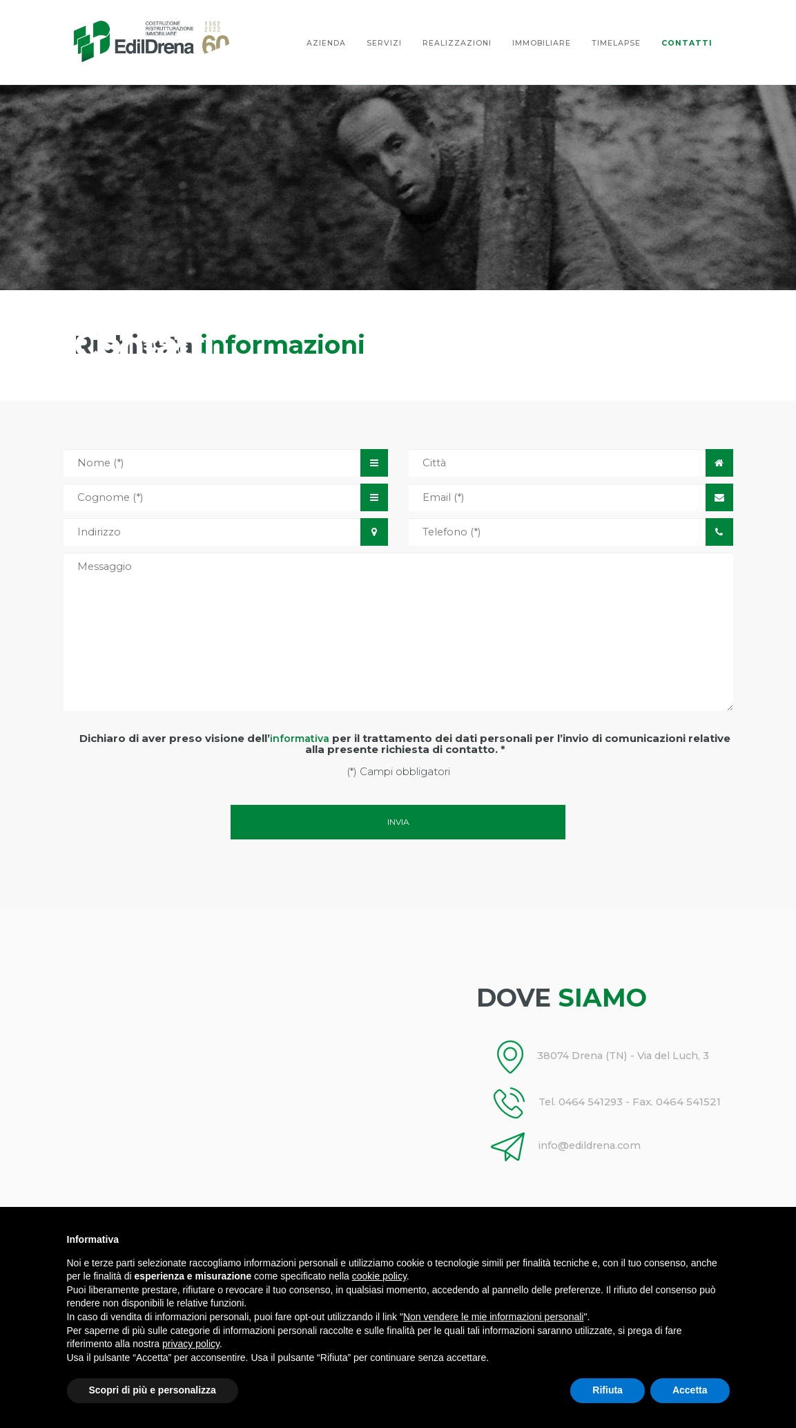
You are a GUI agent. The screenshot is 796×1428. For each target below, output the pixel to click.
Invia (398, 822)
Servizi (384, 43)
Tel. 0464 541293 (562, 1101)
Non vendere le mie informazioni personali (493, 1316)
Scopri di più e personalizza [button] (152, 1390)
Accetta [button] (690, 1390)
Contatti (686, 43)
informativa (299, 738)
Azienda (326, 43)
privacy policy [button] (191, 1343)
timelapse (616, 43)
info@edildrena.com (572, 1145)
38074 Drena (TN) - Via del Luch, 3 (608, 1056)
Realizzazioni (457, 43)
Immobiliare (541, 43)
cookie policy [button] (379, 1276)
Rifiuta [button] (607, 1390)
